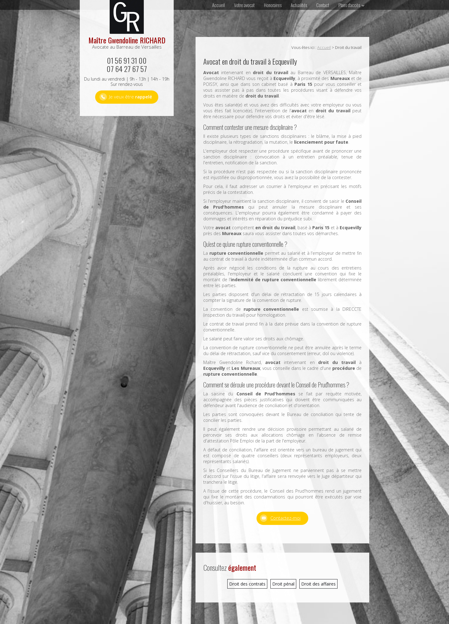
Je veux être (130, 97)
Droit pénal (283, 584)
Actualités (299, 5)
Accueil (218, 5)
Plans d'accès (349, 5)
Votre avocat (244, 5)
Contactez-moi (285, 518)
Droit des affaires (318, 584)
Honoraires (272, 5)
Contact (322, 5)
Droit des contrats (247, 584)
